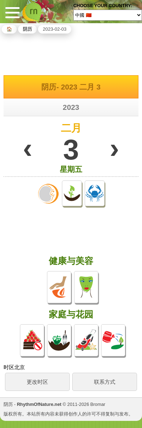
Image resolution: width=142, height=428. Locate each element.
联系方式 (104, 382)
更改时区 (37, 382)
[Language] (107, 15)
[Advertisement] (71, 53)
